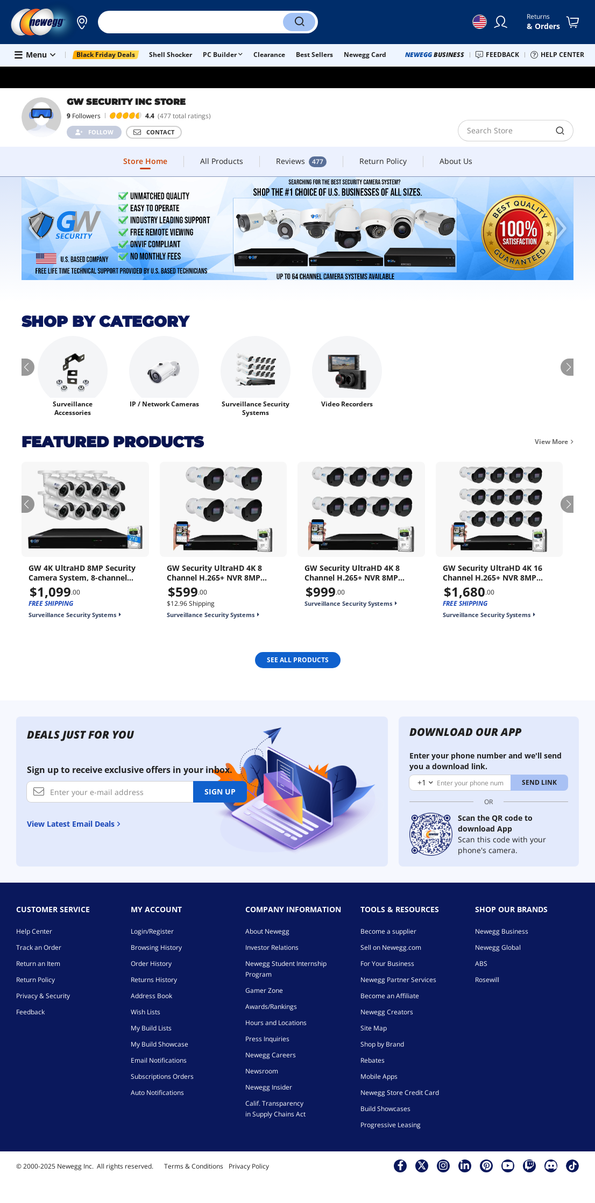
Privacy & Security (43, 995)
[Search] (299, 22)
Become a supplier (388, 931)
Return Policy (35, 979)
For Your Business (387, 963)
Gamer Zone (264, 990)
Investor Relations (272, 947)
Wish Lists (145, 1011)
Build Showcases (385, 1108)
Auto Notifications (157, 1092)
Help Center (34, 931)
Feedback (30, 1011)
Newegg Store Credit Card (399, 1092)
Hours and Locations (276, 1022)
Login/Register (152, 931)
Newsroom (261, 1071)
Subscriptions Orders (162, 1076)
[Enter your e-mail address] (110, 792)
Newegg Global (498, 947)
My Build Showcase (159, 1044)
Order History (151, 963)
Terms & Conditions (193, 1166)
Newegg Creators (386, 1011)
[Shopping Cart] (574, 22)
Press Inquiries (267, 1038)
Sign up (220, 791)
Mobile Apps (379, 1076)
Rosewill (487, 979)
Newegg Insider (268, 1087)
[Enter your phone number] (460, 782)
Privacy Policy (249, 1166)
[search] (502, 130)
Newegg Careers (270, 1054)
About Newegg (267, 931)
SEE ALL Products (298, 659)
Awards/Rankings (271, 1006)
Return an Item (38, 963)
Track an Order (38, 947)
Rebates (372, 1060)
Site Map (373, 1028)
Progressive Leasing (390, 1124)
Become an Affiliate (389, 995)
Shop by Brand (382, 1044)
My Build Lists (151, 1028)
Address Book (151, 995)
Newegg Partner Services (398, 979)
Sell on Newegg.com (390, 947)
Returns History (154, 979)
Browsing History (156, 947)
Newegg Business (501, 931)
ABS (481, 963)
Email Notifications (159, 1060)
